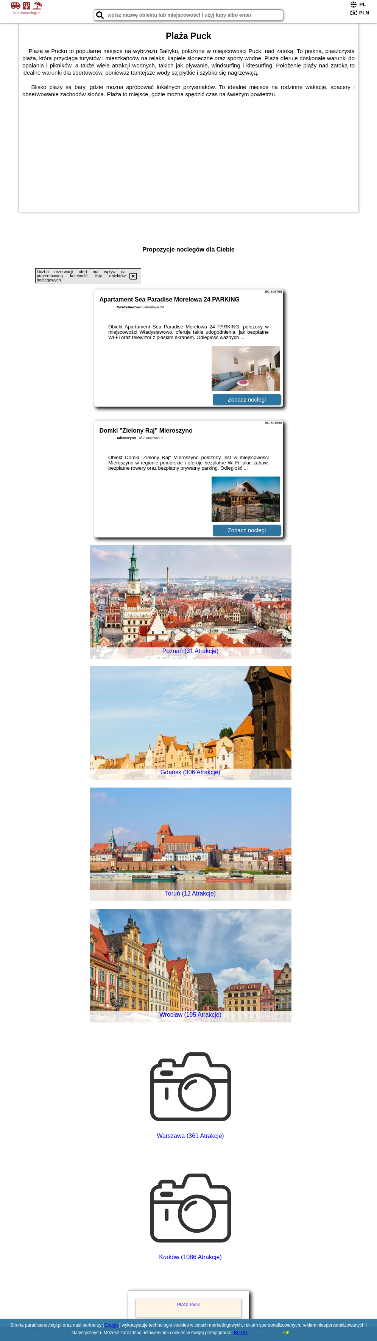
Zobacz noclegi (247, 399)
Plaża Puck (188, 1304)
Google (111, 1325)
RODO (241, 1332)
